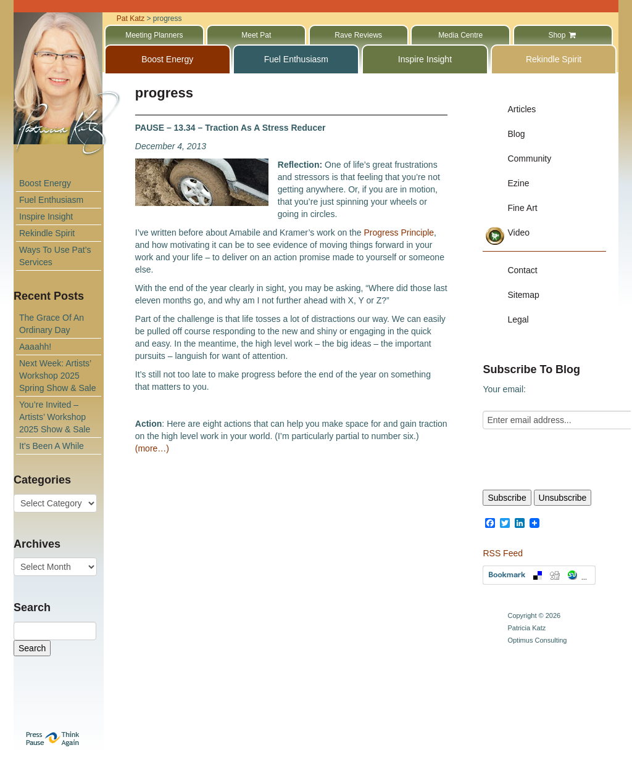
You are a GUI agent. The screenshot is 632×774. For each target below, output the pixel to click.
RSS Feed (503, 553)
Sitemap (523, 295)
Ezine (518, 183)
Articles (521, 109)
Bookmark (539, 575)
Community (529, 158)
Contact (522, 270)
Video (518, 232)
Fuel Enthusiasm (51, 200)
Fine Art (522, 208)
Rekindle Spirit (47, 233)
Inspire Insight (46, 216)
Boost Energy (45, 183)
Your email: (504, 389)
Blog (516, 134)
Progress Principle (399, 232)
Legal (517, 319)
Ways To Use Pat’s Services (55, 256)
